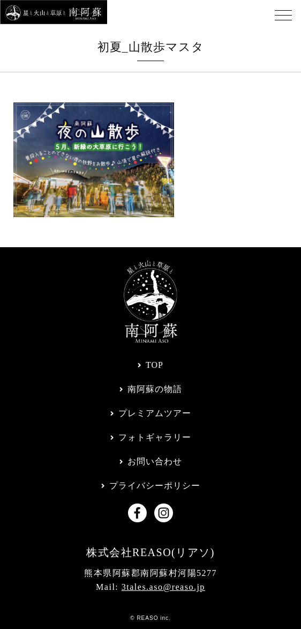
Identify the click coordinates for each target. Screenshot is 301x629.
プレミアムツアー (154, 413)
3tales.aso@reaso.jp (163, 586)
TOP (154, 364)
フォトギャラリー (154, 437)
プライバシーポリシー (154, 485)
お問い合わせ (154, 461)
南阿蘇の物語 (154, 389)
